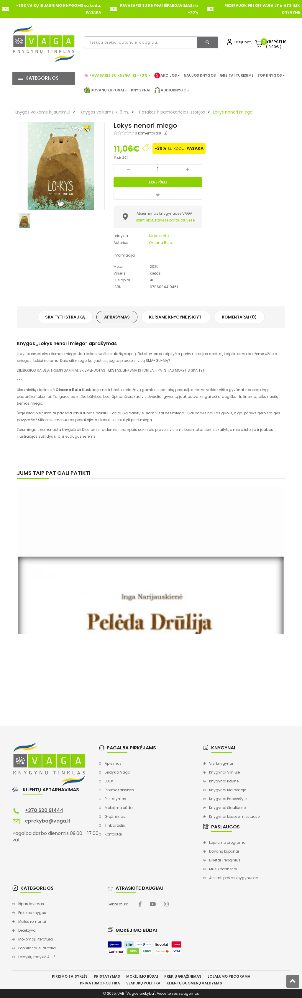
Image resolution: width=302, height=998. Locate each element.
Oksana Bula (160, 242)
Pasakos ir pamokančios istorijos (172, 112)
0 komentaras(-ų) (151, 133)
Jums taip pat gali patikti (54, 473)
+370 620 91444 (44, 810)
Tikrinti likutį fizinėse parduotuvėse (164, 220)
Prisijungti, (243, 42)
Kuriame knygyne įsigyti (176, 317)
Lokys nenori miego (232, 112)
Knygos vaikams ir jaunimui (42, 112)
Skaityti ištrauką (65, 317)
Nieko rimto (159, 235)
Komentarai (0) (239, 317)
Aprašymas (117, 317)
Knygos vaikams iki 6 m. (105, 112)
